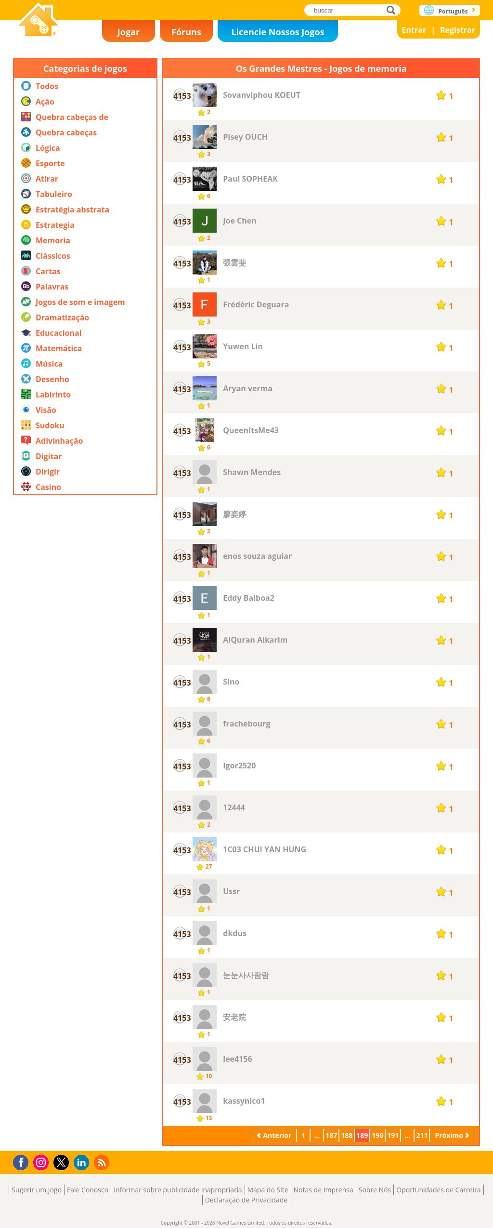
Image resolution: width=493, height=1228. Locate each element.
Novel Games (38, 20)
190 (377, 1135)
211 (422, 1135)
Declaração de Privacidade (246, 1199)
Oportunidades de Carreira (438, 1189)
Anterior (277, 1135)
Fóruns (186, 32)
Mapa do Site (267, 1189)
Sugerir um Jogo (37, 1189)
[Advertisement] (85, 792)
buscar (394, 10)
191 (393, 1135)
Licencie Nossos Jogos (277, 32)
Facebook (23, 1161)
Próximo (449, 1135)
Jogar (128, 32)
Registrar (457, 30)
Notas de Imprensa (323, 1189)
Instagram (42, 1162)
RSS (103, 1162)
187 (331, 1135)
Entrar (414, 30)
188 (346, 1135)
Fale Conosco (87, 1189)
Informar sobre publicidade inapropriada (178, 1189)
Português (452, 11)
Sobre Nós (375, 1189)
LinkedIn (83, 1163)
